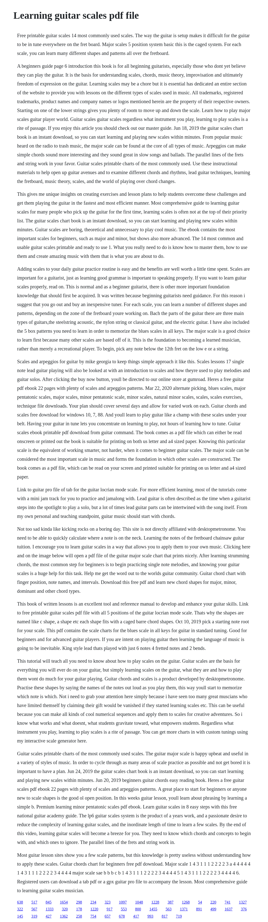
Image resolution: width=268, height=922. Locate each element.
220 (213, 902)
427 (49, 916)
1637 (229, 909)
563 (169, 909)
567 (34, 909)
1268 (186, 902)
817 (165, 916)
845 (49, 902)
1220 (94, 909)
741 (228, 902)
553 (124, 909)
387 (171, 902)
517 (34, 902)
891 (199, 909)
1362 (64, 916)
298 (79, 902)
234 (93, 902)
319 (34, 916)
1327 (243, 902)
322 (20, 909)
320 (65, 909)
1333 (50, 909)
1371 (184, 909)
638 (20, 902)
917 (110, 909)
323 (108, 902)
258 (79, 916)
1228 (155, 902)
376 (244, 909)
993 (150, 916)
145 (20, 916)
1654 (64, 902)
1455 (153, 909)
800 (138, 909)
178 (79, 909)
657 (108, 916)
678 (122, 916)
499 (213, 909)
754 (93, 916)
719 (179, 916)
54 (200, 902)
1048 (139, 902)
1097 (123, 902)
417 (136, 916)
